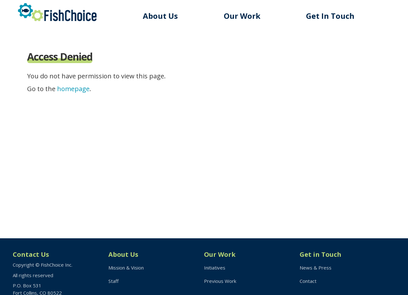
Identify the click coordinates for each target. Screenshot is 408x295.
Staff (113, 281)
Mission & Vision (126, 267)
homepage (73, 88)
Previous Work (220, 281)
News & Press (316, 267)
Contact (308, 281)
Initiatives (214, 267)
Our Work (242, 16)
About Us (160, 16)
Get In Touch (330, 16)
